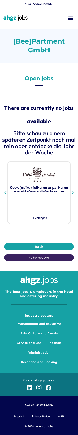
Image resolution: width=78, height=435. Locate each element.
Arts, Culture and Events (39, 333)
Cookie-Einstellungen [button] (39, 405)
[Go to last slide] (6, 192)
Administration (39, 352)
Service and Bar (29, 343)
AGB (61, 416)
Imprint (19, 416)
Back (39, 247)
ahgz (28, 3)
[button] (71, 18)
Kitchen (55, 343)
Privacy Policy (41, 416)
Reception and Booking (39, 362)
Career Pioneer (43, 3)
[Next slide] (72, 192)
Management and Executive (39, 324)
